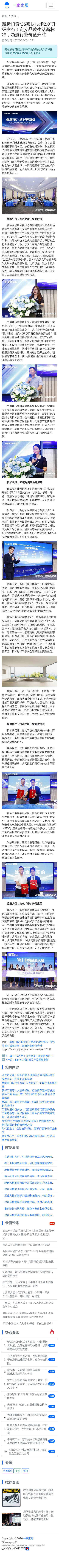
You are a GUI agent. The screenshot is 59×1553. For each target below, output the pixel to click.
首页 (4, 16)
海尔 (25, 1470)
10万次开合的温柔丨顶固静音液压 (34, 1056)
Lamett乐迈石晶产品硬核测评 (32, 1059)
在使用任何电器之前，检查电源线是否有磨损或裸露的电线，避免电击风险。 (27, 1359)
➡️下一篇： (8, 1059)
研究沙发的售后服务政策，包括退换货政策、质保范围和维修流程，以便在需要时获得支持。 (27, 1345)
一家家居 (28, 1538)
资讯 (13, 16)
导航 (14, 1542)
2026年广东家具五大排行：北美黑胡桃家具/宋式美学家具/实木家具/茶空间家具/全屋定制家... (28, 1234)
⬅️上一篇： (8, 1056)
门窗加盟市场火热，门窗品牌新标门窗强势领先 (28, 1109)
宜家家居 (7, 1470)
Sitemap (7, 1542)
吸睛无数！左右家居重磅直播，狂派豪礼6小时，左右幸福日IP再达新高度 (27, 1429)
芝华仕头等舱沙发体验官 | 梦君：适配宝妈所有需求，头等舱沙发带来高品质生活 (27, 1383)
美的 (18, 1470)
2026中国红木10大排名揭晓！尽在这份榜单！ (28, 1323)
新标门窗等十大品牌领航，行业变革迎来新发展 (28, 1090)
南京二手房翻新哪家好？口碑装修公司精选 (26, 1244)
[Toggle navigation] (50, 5)
